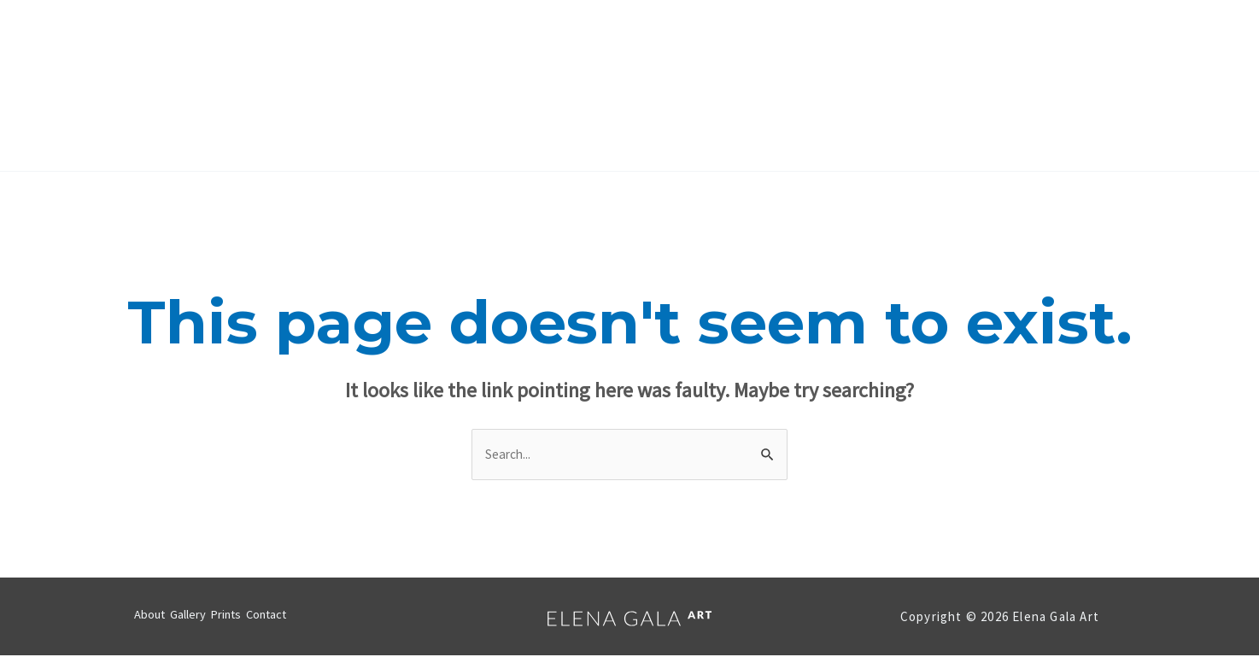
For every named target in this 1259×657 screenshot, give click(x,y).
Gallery (582, 85)
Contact (747, 85)
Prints (663, 85)
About (503, 85)
